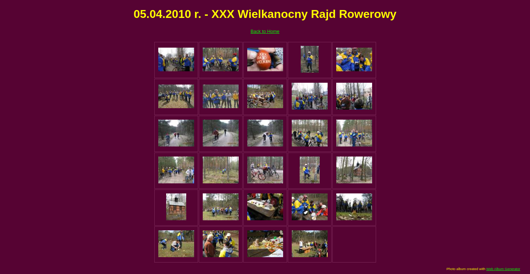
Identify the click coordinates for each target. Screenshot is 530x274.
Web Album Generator (503, 269)
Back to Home (264, 31)
